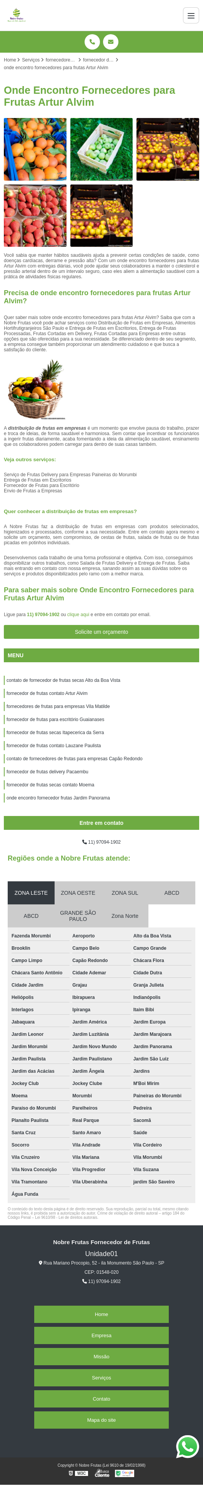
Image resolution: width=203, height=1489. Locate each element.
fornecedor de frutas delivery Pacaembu (47, 771)
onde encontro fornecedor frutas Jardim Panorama (58, 798)
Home (101, 1314)
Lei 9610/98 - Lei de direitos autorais (66, 1217)
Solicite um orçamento (101, 632)
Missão (101, 1356)
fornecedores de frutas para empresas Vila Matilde (58, 706)
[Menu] (191, 15)
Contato (101, 1399)
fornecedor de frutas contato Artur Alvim (47, 693)
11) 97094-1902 (44, 614)
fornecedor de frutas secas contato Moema (50, 785)
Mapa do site (101, 1420)
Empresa (101, 1335)
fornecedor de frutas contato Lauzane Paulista (54, 745)
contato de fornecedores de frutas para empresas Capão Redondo (75, 758)
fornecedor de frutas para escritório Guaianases (55, 719)
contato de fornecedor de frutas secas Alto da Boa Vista (63, 680)
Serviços (101, 1378)
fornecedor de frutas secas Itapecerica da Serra (55, 732)
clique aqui (78, 614)
